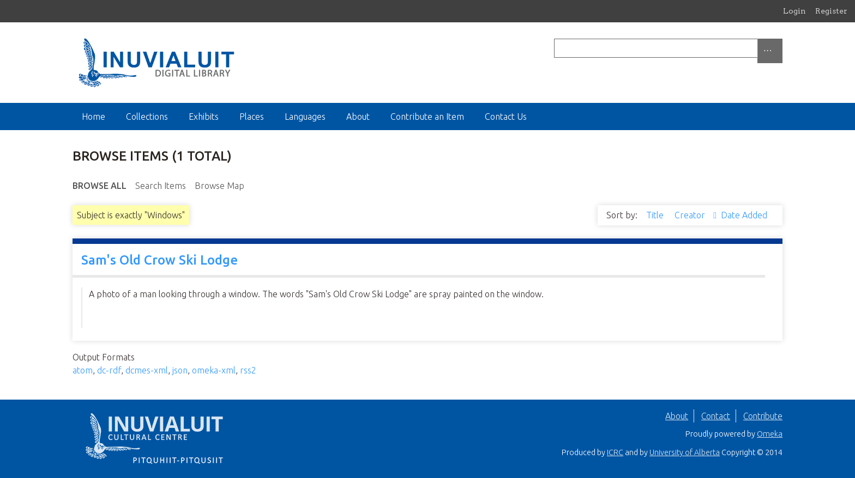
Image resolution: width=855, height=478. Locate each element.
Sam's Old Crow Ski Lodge (159, 260)
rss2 (248, 370)
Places (251, 116)
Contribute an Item (427, 116)
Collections (147, 116)
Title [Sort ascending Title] (656, 215)
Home (93, 116)
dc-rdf (109, 370)
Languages (305, 116)
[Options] (769, 51)
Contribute (762, 416)
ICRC (615, 452)
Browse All (100, 186)
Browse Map (219, 186)
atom (83, 370)
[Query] (668, 48)
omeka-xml (214, 370)
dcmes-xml (146, 370)
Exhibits (204, 116)
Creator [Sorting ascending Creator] (691, 215)
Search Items (160, 186)
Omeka (769, 434)
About (358, 116)
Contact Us (506, 116)
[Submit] (779, 48)
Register (831, 11)
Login (794, 11)
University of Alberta (684, 452)
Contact (715, 416)
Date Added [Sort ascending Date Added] (744, 215)
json (180, 370)
